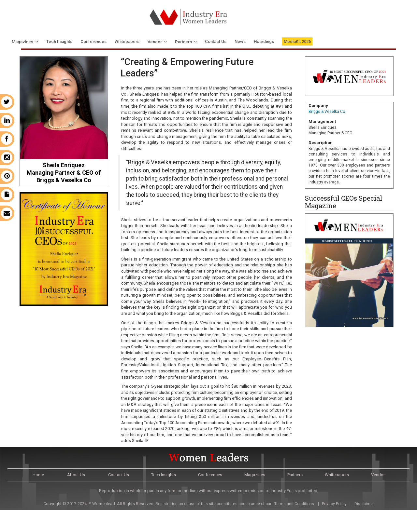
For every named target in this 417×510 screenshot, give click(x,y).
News (240, 41)
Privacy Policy (334, 504)
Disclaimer (364, 504)
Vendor (155, 41)
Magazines (22, 41)
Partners (183, 41)
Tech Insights (59, 41)
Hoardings (264, 41)
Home (38, 474)
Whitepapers (127, 41)
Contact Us (215, 41)
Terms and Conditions (293, 504)
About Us (76, 474)
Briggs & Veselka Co (327, 111)
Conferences (93, 41)
